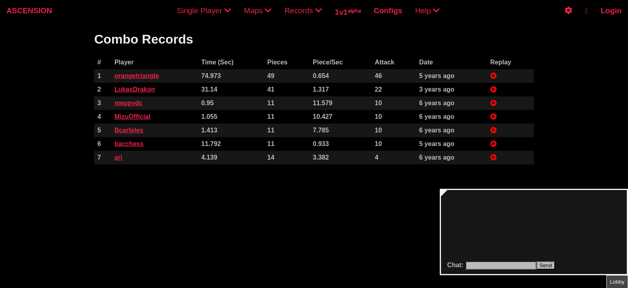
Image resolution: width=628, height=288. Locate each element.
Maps (258, 10)
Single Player (204, 10)
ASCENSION (29, 10)
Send (545, 265)
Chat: (456, 265)
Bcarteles (129, 130)
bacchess (129, 143)
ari (119, 157)
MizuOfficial (133, 116)
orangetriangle (137, 75)
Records (303, 10)
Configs (388, 10)
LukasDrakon (135, 89)
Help (427, 10)
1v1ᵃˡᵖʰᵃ (348, 12)
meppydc (129, 103)
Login (611, 10)
